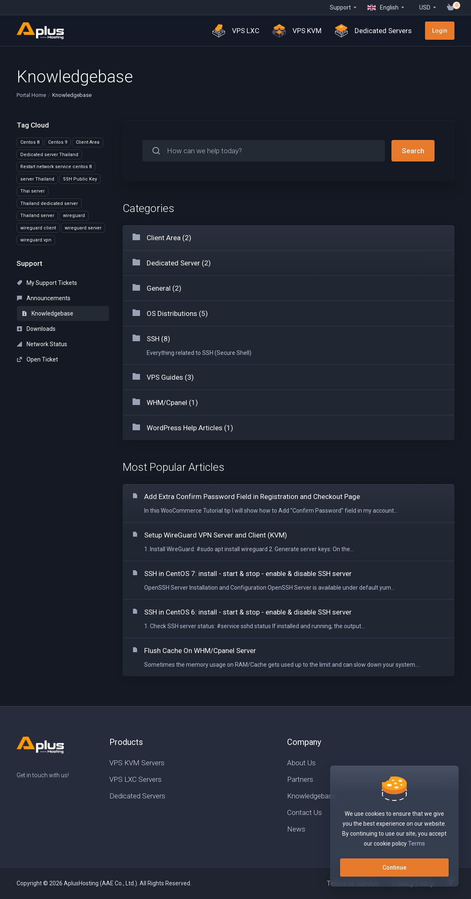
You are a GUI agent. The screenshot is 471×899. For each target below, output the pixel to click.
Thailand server (37, 215)
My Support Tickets (47, 283)
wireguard (74, 215)
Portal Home (31, 95)
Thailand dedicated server (49, 203)
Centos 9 (57, 142)
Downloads (36, 328)
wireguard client (38, 228)
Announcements (43, 298)
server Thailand (37, 179)
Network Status (42, 344)
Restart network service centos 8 (56, 166)
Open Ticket (37, 359)
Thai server (32, 191)
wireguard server (83, 228)
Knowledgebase (47, 313)
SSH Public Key (80, 179)
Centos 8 (29, 142)
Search (413, 151)
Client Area (87, 142)
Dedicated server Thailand (49, 154)
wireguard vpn (35, 240)
